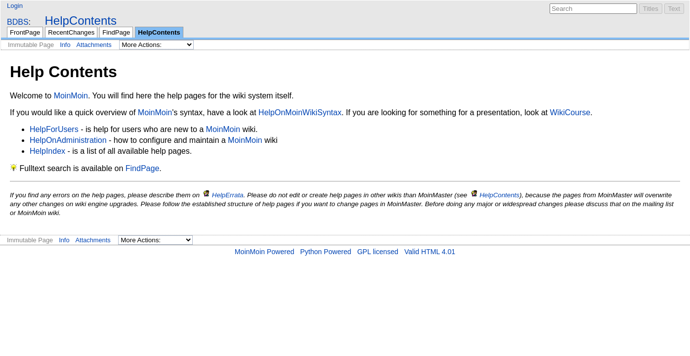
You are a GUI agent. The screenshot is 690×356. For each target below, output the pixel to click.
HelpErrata (228, 195)
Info (65, 44)
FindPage (116, 32)
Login (15, 5)
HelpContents (80, 20)
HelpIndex (47, 151)
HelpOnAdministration (68, 140)
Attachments (94, 44)
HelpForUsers (54, 129)
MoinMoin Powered (265, 252)
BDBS (18, 22)
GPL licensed (377, 252)
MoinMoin (71, 95)
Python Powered (325, 252)
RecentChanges (71, 32)
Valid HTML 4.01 (429, 252)
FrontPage (25, 32)
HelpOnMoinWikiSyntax (300, 112)
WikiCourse (570, 112)
